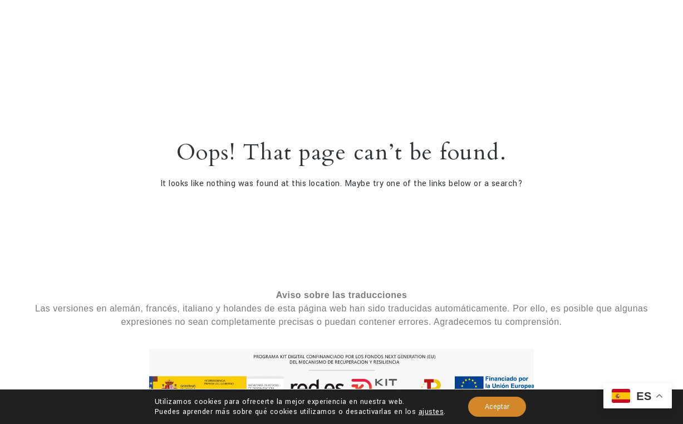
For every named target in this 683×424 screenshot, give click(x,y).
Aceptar (497, 407)
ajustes (431, 412)
